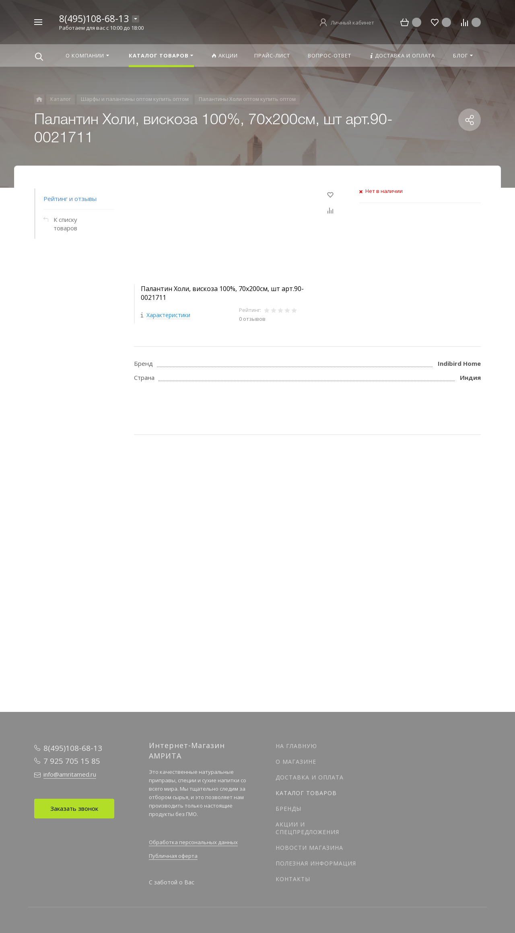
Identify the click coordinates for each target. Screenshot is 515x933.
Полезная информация (316, 863)
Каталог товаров (306, 793)
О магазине (296, 761)
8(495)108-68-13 (94, 18)
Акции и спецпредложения (307, 828)
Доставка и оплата (310, 777)
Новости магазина (309, 847)
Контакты (293, 879)
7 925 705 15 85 (71, 761)
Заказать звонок (74, 808)
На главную (296, 746)
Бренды (288, 808)
